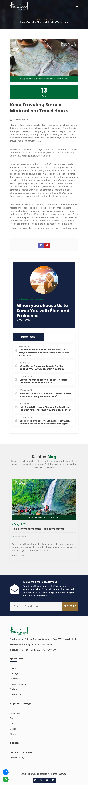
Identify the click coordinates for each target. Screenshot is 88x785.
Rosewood (15, 713)
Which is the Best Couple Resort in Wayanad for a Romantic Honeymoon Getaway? (46, 395)
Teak (12, 718)
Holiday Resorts (18, 684)
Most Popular (28, 337)
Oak (12, 723)
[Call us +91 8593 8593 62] (6, 772)
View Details (23, 320)
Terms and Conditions (21, 752)
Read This (18, 555)
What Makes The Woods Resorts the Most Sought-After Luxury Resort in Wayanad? (42, 367)
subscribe (70, 606)
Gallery (13, 689)
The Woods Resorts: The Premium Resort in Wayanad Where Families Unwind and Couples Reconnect (44, 352)
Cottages (14, 673)
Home (37, 19)
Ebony (13, 734)
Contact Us (15, 694)
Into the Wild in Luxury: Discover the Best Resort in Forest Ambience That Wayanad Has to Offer (45, 408)
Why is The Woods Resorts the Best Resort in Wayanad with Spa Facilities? (43, 381)
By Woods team (20, 536)
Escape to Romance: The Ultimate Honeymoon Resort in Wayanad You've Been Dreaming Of (45, 422)
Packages (15, 678)
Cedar (13, 729)
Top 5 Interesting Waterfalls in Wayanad (38, 528)
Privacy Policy (17, 757)
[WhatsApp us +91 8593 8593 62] (6, 779)
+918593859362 (26, 650)
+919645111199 (48, 650)
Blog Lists (48, 19)
